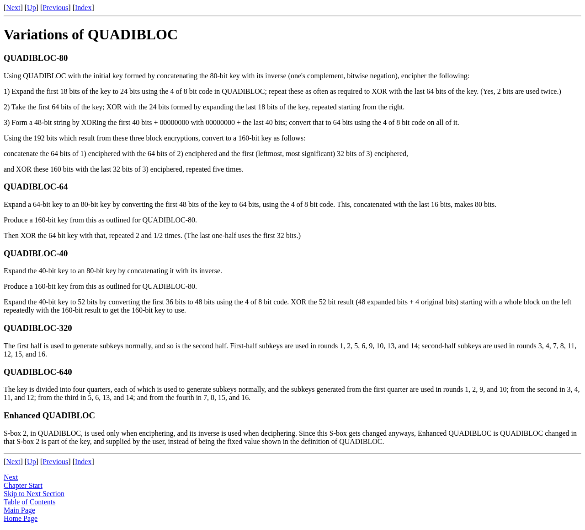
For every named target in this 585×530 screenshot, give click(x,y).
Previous (55, 7)
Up (31, 7)
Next (13, 7)
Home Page (20, 518)
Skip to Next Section (34, 494)
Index (83, 7)
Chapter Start (23, 485)
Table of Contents (30, 502)
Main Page (19, 510)
